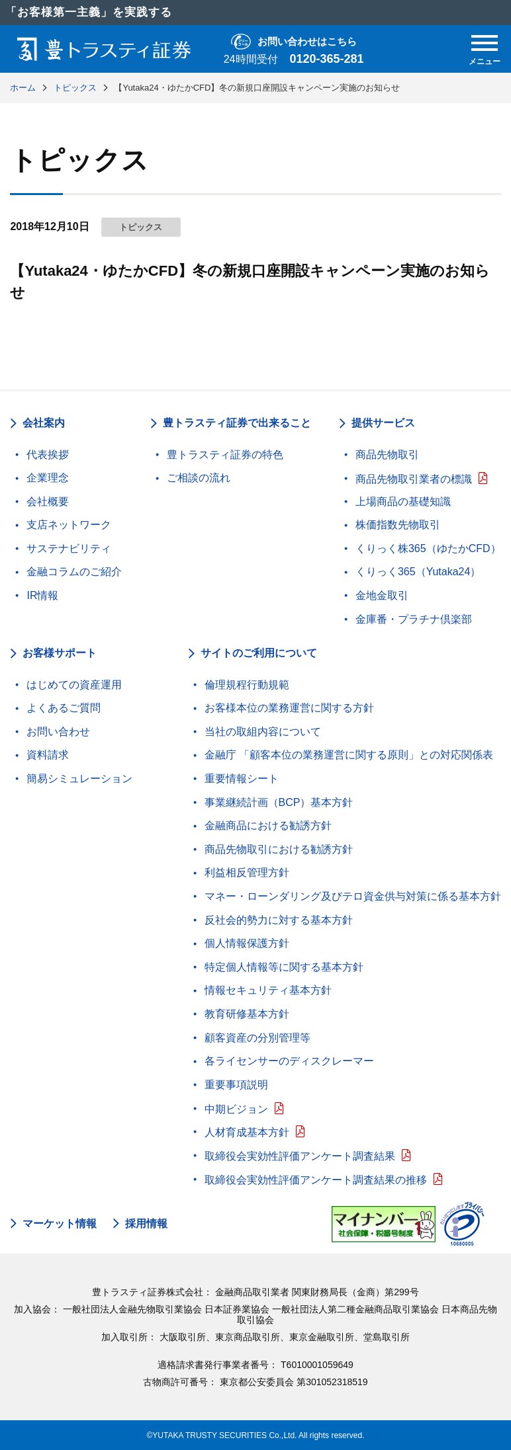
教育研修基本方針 (247, 1014)
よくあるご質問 (63, 707)
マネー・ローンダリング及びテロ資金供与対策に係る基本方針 (353, 896)
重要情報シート (242, 778)
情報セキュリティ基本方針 (268, 990)
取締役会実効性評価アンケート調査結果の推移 (316, 1180)
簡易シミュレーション (79, 778)
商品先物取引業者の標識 (413, 479)
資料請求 (47, 754)
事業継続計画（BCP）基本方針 (279, 802)
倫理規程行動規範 (247, 684)
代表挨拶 (47, 454)
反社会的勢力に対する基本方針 (279, 920)
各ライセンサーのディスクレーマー (289, 1061)
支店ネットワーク (68, 524)
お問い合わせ (58, 731)
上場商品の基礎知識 (403, 501)
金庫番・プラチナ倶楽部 (413, 619)
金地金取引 (381, 595)
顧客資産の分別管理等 (257, 1037)
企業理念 (47, 477)
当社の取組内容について (263, 731)
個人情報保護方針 (247, 943)
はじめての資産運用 (74, 684)
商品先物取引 (387, 454)
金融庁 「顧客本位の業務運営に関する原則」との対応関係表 (349, 754)
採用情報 (146, 1224)
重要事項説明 (236, 1084)
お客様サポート (60, 653)
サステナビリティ (68, 548)
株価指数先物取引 (397, 524)
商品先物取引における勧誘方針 (279, 849)
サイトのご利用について (259, 653)
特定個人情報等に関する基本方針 (284, 967)
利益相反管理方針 (247, 872)
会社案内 (44, 422)
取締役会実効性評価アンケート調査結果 (300, 1156)
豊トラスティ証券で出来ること (237, 422)
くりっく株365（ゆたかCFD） (428, 548)
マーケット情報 (60, 1224)
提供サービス (383, 422)
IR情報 (42, 595)
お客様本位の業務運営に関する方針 (289, 707)
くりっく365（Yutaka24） (418, 571)
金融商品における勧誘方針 (268, 825)
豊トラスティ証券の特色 (225, 454)
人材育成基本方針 (247, 1132)
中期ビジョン (236, 1109)
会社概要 (47, 501)
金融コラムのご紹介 (74, 571)
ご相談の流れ (198, 477)
